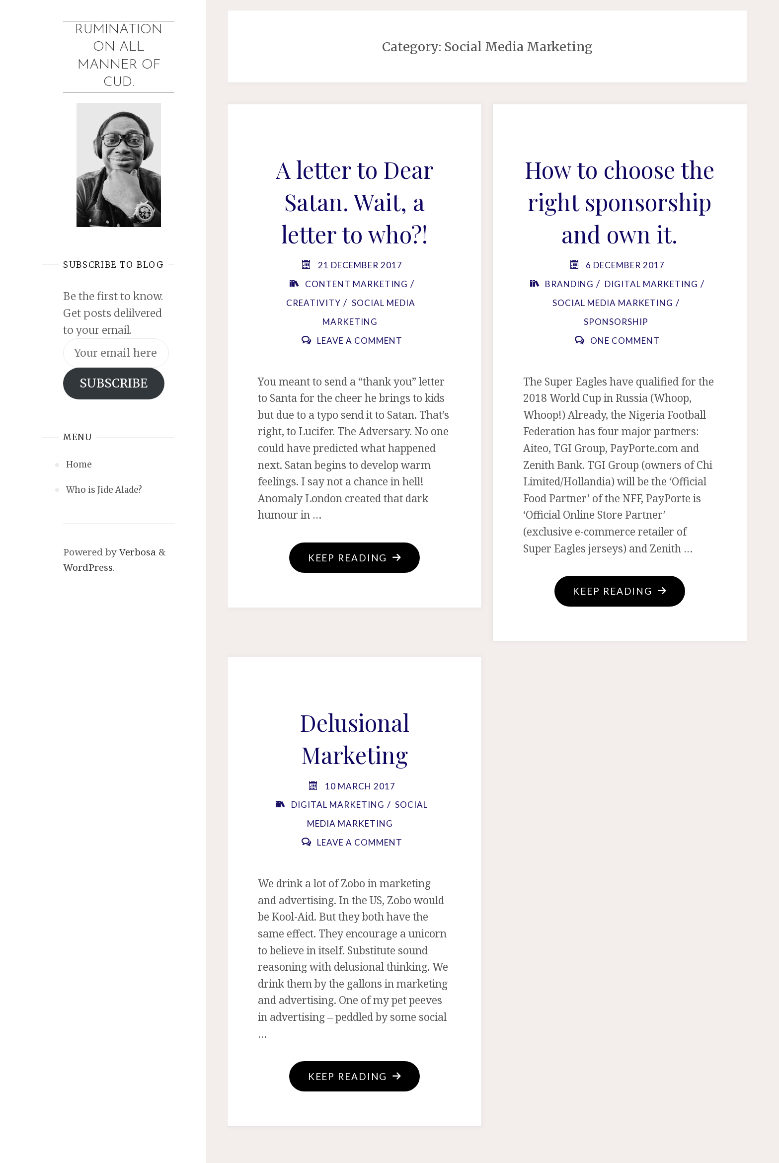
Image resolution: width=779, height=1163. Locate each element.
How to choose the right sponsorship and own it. (619, 201)
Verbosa (136, 551)
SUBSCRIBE (113, 383)
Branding (569, 284)
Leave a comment (359, 340)
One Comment (625, 340)
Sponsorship (616, 321)
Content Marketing (356, 284)
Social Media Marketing (612, 303)
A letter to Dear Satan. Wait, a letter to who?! (355, 201)
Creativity (313, 303)
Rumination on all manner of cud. (118, 56)
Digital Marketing (651, 284)
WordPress (88, 567)
